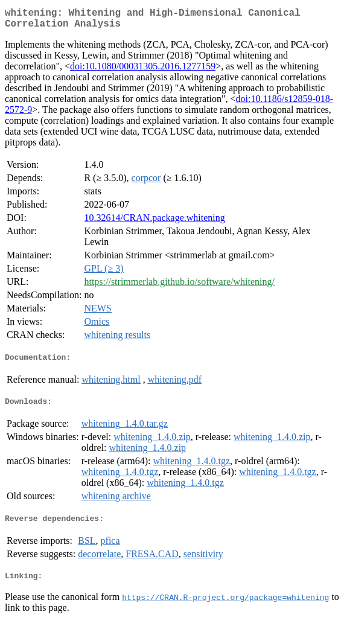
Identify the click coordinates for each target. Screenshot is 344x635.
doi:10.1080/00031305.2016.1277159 (142, 71)
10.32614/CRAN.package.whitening (154, 222)
